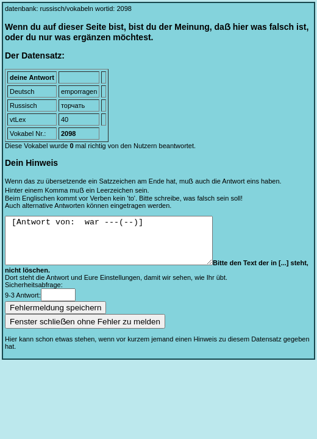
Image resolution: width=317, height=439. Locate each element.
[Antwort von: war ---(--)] (121, 245)
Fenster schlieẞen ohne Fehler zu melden (85, 330)
